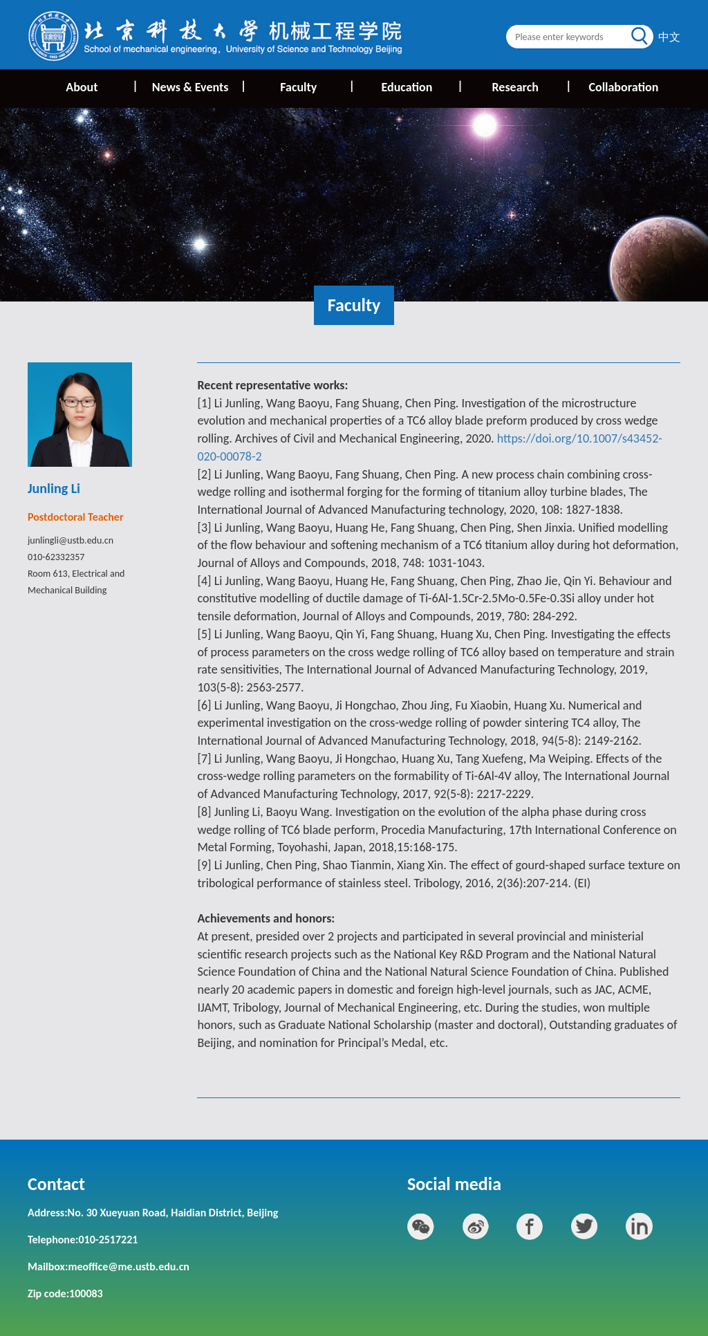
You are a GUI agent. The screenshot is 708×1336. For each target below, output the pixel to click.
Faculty (316, 86)
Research (530, 86)
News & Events (198, 86)
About (101, 86)
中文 (669, 37)
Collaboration (623, 87)
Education (421, 86)
